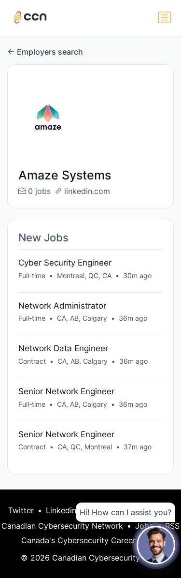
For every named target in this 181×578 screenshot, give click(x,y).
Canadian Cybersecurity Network (62, 526)
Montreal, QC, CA (84, 275)
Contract (32, 361)
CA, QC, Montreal (84, 447)
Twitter (21, 510)
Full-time (31, 275)
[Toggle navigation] (164, 17)
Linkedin (61, 510)
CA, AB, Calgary (82, 318)
